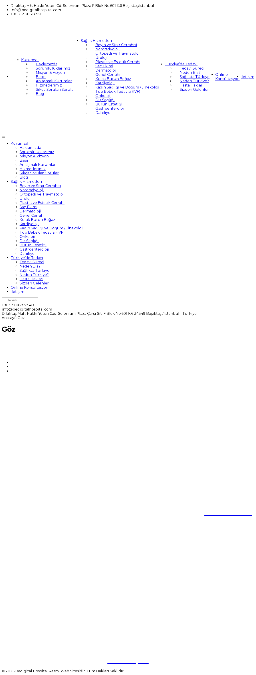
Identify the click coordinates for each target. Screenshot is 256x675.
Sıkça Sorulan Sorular (55, 89)
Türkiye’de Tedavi (181, 64)
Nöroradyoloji (107, 49)
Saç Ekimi (104, 66)
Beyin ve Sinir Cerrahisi (116, 45)
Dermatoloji (106, 70)
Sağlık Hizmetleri (96, 41)
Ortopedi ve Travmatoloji (118, 53)
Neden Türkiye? (194, 81)
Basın (41, 77)
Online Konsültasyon (227, 76)
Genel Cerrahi (107, 74)
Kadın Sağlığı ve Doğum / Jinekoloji (127, 87)
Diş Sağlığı (105, 100)
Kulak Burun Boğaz (113, 79)
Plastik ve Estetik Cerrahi (117, 62)
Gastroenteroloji (110, 108)
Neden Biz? (190, 72)
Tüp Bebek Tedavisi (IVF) (117, 91)
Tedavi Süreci (192, 68)
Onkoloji (103, 96)
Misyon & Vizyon (50, 72)
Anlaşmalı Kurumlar (54, 81)
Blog (40, 94)
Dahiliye (102, 113)
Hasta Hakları (192, 85)
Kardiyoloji (105, 83)
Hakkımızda (46, 64)
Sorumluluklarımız (53, 68)
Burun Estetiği (108, 104)
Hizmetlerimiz (49, 85)
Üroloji (101, 58)
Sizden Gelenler (194, 89)
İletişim (247, 77)
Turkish (10, 300)
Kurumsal (30, 60)
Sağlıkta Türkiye (195, 77)
